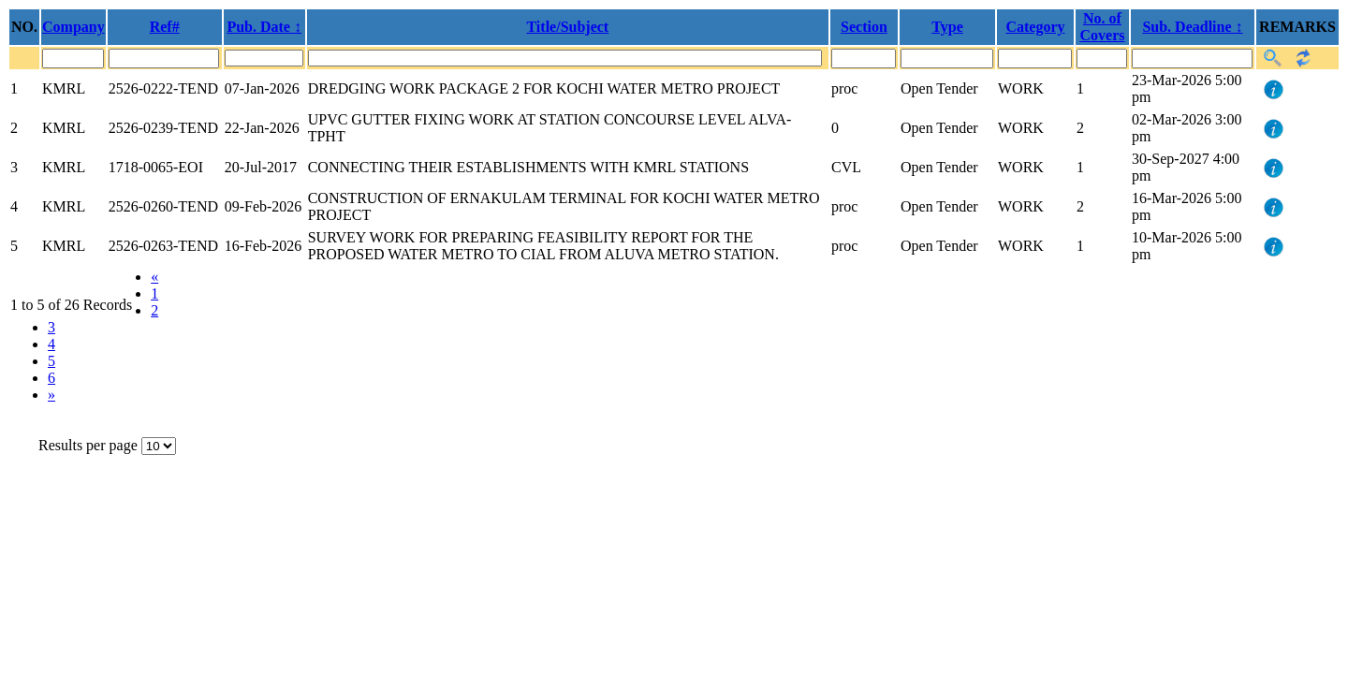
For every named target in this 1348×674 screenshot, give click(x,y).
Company (73, 27)
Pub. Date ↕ (264, 27)
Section (864, 27)
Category (1034, 27)
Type (946, 27)
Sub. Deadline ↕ (1192, 27)
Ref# (165, 27)
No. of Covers (1102, 26)
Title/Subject (567, 27)
